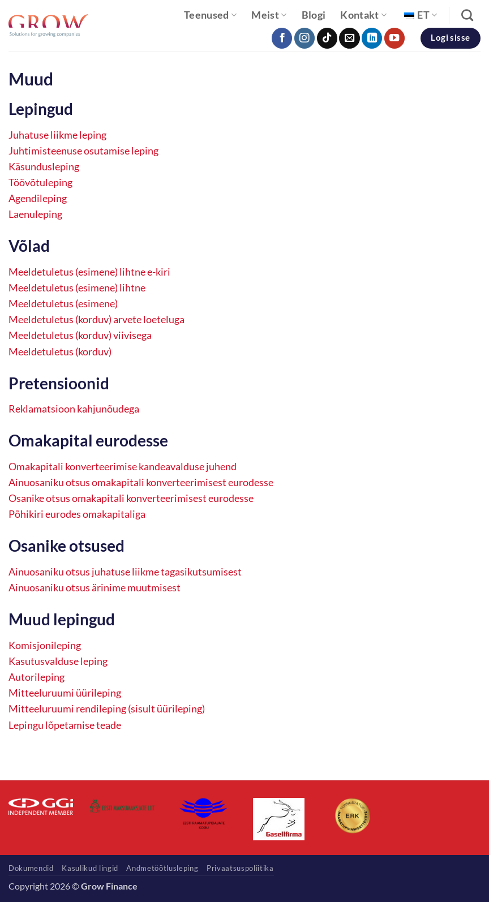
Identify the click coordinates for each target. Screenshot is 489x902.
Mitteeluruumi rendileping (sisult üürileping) (106, 709)
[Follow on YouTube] (394, 38)
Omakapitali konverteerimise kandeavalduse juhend (122, 467)
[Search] (467, 15)
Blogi (314, 15)
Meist (268, 15)
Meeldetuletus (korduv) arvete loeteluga (96, 319)
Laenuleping (35, 214)
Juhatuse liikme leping (57, 135)
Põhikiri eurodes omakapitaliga (76, 514)
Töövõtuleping (40, 182)
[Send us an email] (349, 38)
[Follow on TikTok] (327, 38)
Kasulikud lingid (90, 868)
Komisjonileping (44, 645)
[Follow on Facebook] (282, 38)
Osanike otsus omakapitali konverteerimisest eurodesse (131, 498)
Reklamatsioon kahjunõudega (73, 409)
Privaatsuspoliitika (240, 868)
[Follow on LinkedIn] (372, 38)
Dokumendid (31, 868)
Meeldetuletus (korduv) (59, 352)
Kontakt (363, 15)
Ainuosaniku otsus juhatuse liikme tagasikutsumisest (125, 572)
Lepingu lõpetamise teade (64, 725)
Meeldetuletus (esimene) (63, 304)
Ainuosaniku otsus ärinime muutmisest (94, 588)
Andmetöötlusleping (162, 868)
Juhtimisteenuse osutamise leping (83, 151)
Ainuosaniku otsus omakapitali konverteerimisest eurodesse (140, 482)
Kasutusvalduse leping (58, 661)
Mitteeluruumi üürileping (64, 693)
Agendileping (37, 198)
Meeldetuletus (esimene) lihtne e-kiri (89, 272)
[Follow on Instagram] (304, 38)
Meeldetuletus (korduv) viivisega (80, 335)
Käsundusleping (43, 167)
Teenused (210, 15)
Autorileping (36, 677)
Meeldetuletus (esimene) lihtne (76, 288)
